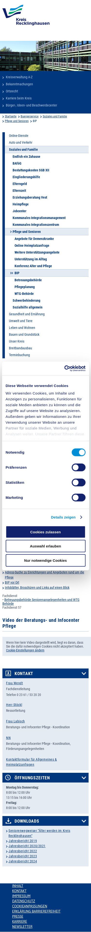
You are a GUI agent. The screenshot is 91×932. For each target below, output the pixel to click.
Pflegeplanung (25, 287)
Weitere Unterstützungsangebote (37, 252)
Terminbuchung (19, 355)
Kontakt (24, 673)
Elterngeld (20, 184)
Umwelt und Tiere (21, 321)
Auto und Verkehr (20, 142)
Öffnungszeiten (32, 777)
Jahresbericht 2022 (22, 851)
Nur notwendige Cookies (45, 560)
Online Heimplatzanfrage (32, 245)
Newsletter (22, 927)
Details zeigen (63, 517)
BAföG (17, 163)
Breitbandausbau (20, 348)
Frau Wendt (14, 683)
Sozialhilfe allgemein (27, 307)
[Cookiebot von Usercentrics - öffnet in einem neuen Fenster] (64, 368)
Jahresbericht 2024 (22, 861)
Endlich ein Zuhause (26, 156)
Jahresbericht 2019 (22, 841)
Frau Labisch (15, 721)
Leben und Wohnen (22, 328)
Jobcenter (19, 211)
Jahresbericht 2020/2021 (27, 846)
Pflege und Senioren (17, 121)
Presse (17, 916)
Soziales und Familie (55, 116)
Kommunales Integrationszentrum (36, 225)
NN (8, 738)
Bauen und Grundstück (24, 334)
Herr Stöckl (14, 705)
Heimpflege (21, 204)
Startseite (11, 116)
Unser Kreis (16, 341)
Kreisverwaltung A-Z (19, 77)
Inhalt (17, 886)
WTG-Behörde (24, 294)
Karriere (19, 921)
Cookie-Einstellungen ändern (25, 650)
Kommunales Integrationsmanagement (39, 218)
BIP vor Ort (12, 582)
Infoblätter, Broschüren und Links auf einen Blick (37, 587)
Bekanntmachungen (19, 84)
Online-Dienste (18, 136)
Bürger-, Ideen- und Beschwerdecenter (31, 105)
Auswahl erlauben (45, 546)
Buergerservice (30, 116)
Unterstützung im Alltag (31, 259)
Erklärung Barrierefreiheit (36, 911)
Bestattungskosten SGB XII (31, 170)
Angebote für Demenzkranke (34, 239)
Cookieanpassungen (29, 906)
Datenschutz (23, 901)
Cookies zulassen (45, 532)
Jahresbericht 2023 (22, 856)
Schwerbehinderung (26, 300)
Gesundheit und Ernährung (27, 314)
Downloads (27, 821)
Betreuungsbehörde (28, 280)
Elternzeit (19, 191)
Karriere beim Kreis (19, 98)
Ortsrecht (12, 91)
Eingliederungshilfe (26, 177)
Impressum (21, 896)
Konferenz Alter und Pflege (33, 266)
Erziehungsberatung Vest (30, 197)
